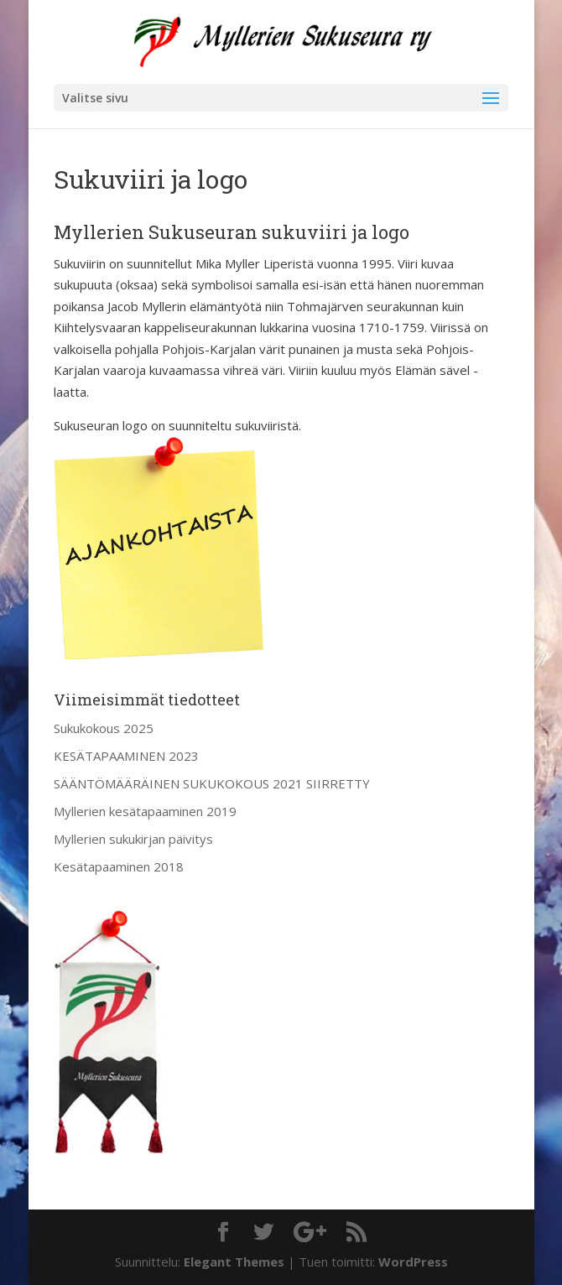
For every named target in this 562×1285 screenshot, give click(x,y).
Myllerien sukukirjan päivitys (133, 838)
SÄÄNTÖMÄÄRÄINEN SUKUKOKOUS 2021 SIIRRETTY (212, 783)
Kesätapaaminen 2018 (119, 866)
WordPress (413, 1261)
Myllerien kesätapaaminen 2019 (145, 811)
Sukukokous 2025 (104, 728)
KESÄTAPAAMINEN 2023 (126, 755)
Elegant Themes (234, 1261)
